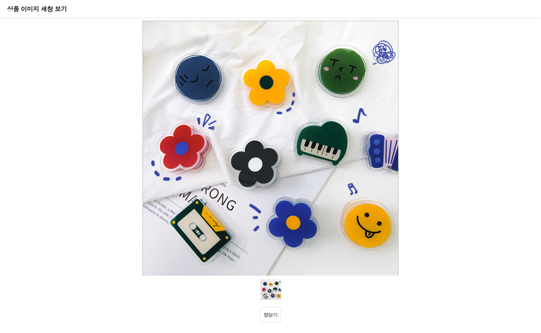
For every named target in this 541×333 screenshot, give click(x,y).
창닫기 (270, 314)
